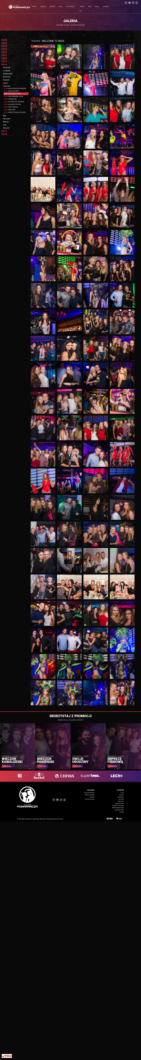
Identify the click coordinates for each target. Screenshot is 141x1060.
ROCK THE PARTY (11, 91)
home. (34, 6)
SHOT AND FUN (11, 107)
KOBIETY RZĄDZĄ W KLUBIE (15, 112)
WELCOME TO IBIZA (12, 94)
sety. (90, 6)
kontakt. (106, 6)
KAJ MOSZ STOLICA (12, 104)
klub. (60, 6)
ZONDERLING (10, 99)
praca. (97, 6)
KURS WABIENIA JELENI (13, 96)
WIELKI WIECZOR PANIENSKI (15, 88)
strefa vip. (81, 8)
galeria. (53, 6)
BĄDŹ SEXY (9, 109)
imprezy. (43, 6)
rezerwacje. (70, 6)
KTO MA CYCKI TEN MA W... (14, 102)
